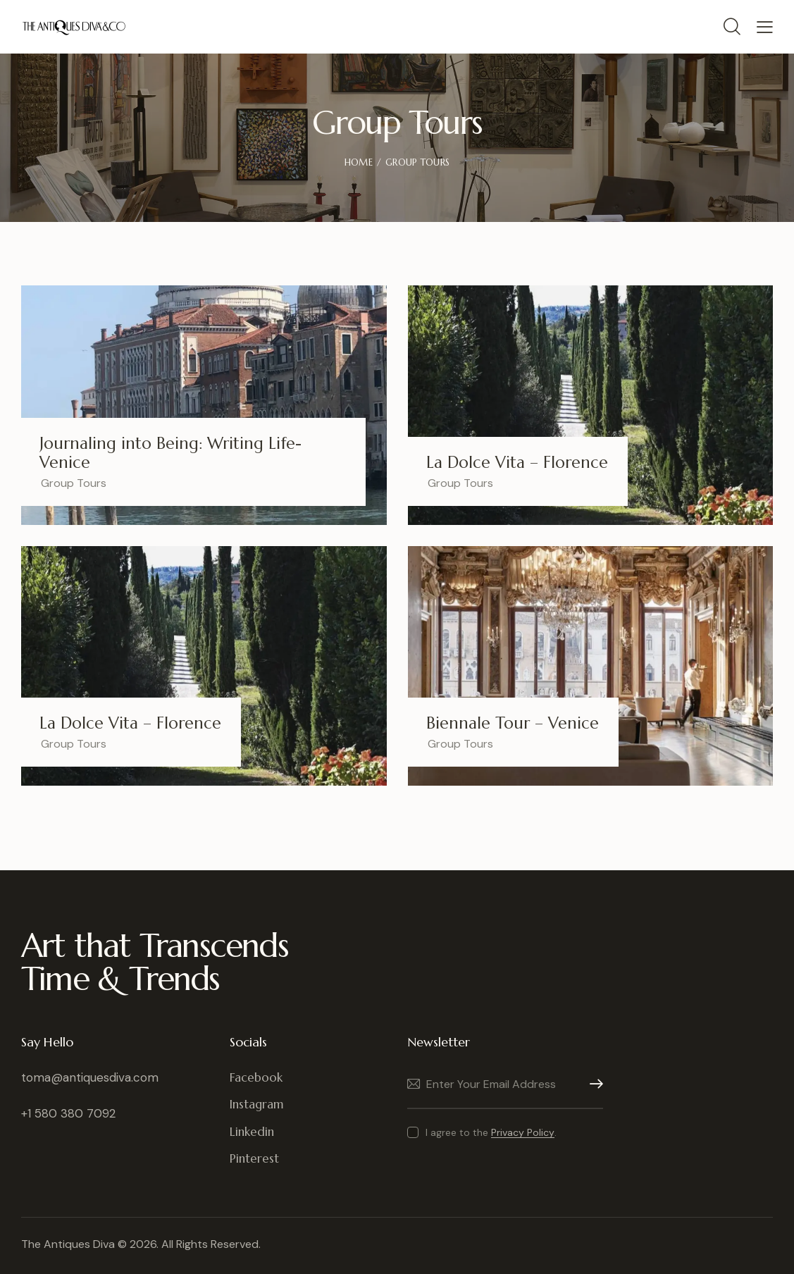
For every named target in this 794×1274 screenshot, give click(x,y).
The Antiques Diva (68, 1244)
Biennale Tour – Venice (512, 723)
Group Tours (73, 483)
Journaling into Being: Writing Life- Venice (170, 453)
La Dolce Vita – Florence (517, 462)
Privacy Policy (522, 1132)
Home (359, 162)
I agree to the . (491, 1132)
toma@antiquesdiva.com (90, 1077)
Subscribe (592, 1084)
